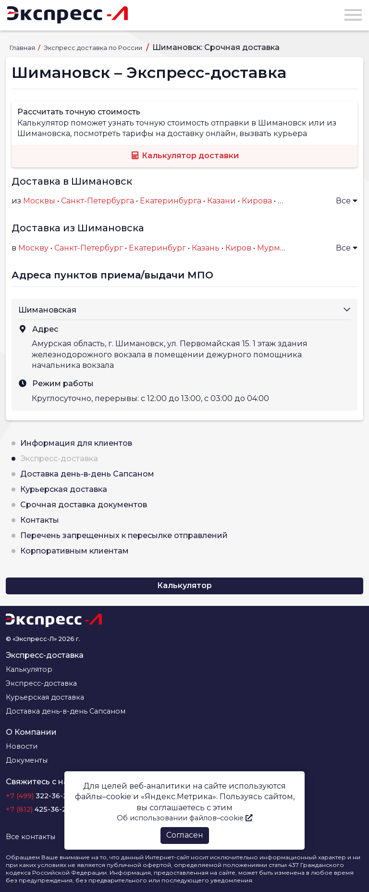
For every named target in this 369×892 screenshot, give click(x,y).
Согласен (184, 835)
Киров (238, 247)
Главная (23, 47)
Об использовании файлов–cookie (184, 818)
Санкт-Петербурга (97, 200)
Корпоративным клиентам (74, 550)
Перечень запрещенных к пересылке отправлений (124, 535)
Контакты (39, 520)
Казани (221, 200)
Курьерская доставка (63, 489)
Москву (33, 247)
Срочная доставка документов (83, 504)
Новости (21, 746)
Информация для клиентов (76, 443)
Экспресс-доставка (59, 458)
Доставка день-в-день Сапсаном (87, 473)
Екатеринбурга (170, 200)
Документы (27, 760)
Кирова (257, 200)
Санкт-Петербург (88, 247)
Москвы (39, 200)
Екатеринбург (157, 247)
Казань (206, 247)
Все (346, 200)
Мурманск (278, 247)
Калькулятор (184, 585)
